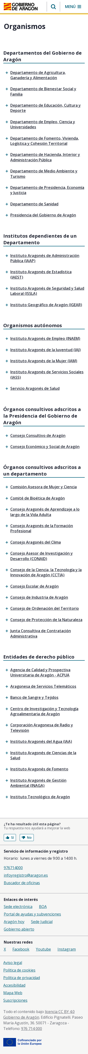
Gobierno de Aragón (21, 1017)
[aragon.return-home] (21, 7)
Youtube (43, 949)
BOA (43, 906)
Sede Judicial (42, 921)
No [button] (27, 837)
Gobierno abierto (19, 929)
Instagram (66, 949)
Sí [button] (10, 837)
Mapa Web (12, 992)
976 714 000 (31, 1028)
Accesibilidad (14, 985)
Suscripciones (15, 1000)
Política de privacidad (21, 977)
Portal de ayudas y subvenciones (32, 914)
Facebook (20, 949)
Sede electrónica (18, 906)
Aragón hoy (14, 921)
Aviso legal (12, 962)
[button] (53, 6)
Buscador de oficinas (22, 882)
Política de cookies (19, 970)
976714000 (13, 867)
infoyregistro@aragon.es (26, 875)
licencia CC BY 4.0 (60, 1011)
